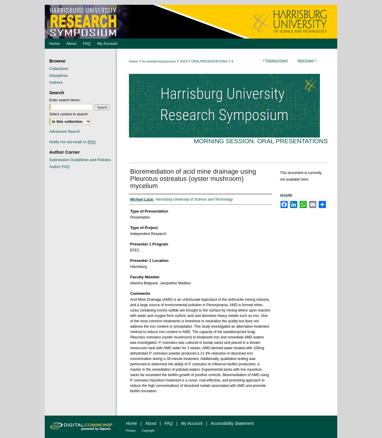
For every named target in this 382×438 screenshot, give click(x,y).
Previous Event (277, 60)
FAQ (168, 423)
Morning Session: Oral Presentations (261, 141)
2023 (184, 61)
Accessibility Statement (232, 423)
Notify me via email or (72, 142)
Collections (58, 68)
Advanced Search (64, 131)
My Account (191, 423)
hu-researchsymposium (159, 61)
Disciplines (58, 75)
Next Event (306, 60)
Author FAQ (59, 166)
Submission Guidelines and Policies (80, 160)
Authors (56, 82)
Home (133, 61)
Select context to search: (68, 114)
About (150, 423)
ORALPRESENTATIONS (209, 61)
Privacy (131, 430)
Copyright (148, 430)
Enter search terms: (65, 100)
